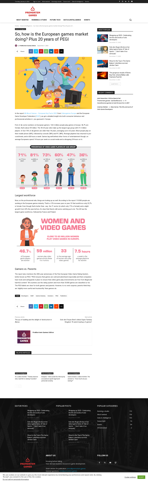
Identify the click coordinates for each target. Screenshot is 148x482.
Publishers (63, 296)
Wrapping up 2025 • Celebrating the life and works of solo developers (120, 37)
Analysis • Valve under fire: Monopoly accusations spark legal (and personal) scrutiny (53, 379)
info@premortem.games (68, 471)
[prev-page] (16, 386)
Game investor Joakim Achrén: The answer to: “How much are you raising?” (79, 379)
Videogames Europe (69, 113)
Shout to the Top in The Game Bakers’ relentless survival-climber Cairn (119, 63)
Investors (50, 296)
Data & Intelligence (26, 26)
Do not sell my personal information (16, 479)
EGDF (38, 116)
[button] (130, 19)
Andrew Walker (102, 107)
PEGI (57, 296)
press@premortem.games (76, 468)
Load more (115, 84)
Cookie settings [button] (130, 477)
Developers (24, 296)
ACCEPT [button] (141, 477)
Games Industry (40, 296)
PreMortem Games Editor (28, 45)
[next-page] (19, 386)
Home (17, 26)
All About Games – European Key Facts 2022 (40, 113)
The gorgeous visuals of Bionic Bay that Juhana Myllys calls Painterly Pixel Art (120, 75)
